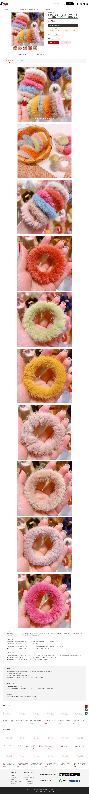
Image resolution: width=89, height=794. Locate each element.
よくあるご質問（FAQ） (28, 783)
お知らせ (12, 779)
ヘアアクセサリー (7, 9)
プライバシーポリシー (28, 781)
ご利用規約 (26, 779)
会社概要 (12, 775)
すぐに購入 (66, 42)
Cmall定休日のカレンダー (16, 781)
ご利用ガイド (26, 775)
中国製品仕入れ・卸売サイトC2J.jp (41, 789)
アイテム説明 (9, 61)
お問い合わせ (13, 783)
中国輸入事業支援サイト (56, 789)
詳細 (74, 30)
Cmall (1, 9)
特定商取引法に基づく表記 (29, 777)
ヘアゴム (14, 9)
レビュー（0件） (20, 60)
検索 (70, 3)
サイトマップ (13, 777)
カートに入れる (53, 42)
